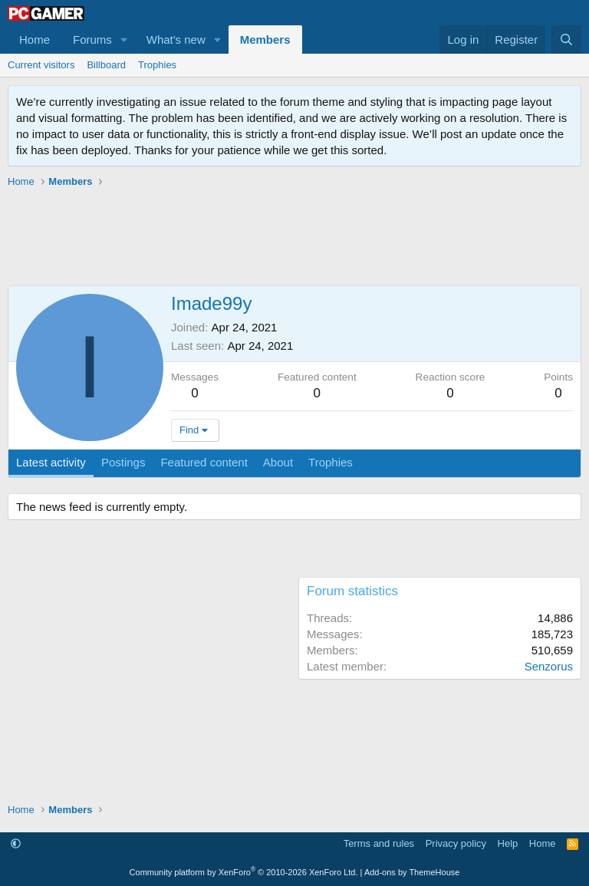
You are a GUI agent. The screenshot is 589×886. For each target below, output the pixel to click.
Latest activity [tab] (51, 462)
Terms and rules (379, 843)
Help (508, 843)
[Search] (566, 39)
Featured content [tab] (203, 462)
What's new (176, 39)
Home (34, 39)
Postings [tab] (123, 462)
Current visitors (41, 65)
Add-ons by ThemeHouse (412, 872)
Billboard (106, 65)
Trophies (157, 65)
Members (265, 39)
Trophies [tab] (330, 462)
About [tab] (278, 462)
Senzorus (549, 666)
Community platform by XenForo (244, 872)
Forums (92, 39)
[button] (124, 39)
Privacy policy (456, 843)
